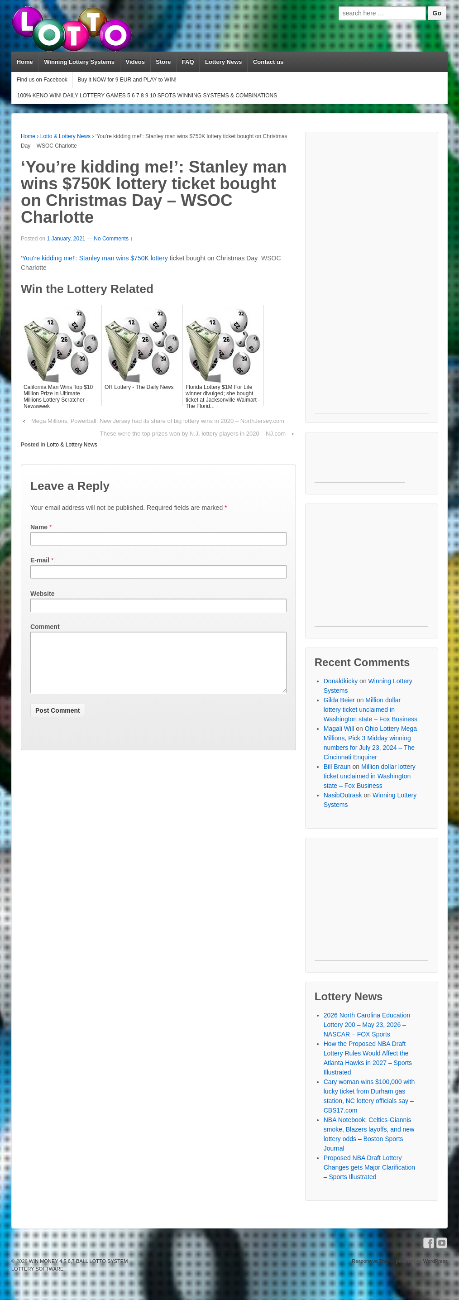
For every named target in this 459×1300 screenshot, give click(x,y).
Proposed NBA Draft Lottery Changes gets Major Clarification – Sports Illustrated (369, 1167)
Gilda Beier (339, 700)
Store (163, 61)
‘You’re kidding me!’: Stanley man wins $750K (86, 258)
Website (42, 593)
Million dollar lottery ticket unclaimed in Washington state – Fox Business (370, 709)
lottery (159, 258)
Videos (134, 61)
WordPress (435, 1261)
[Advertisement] (372, 277)
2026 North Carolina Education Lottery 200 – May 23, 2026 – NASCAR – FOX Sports (367, 1025)
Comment (45, 626)
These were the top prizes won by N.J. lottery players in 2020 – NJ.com (193, 433)
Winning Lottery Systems (79, 61)
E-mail (39, 560)
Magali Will (339, 728)
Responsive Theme (373, 1261)
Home (25, 61)
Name (39, 527)
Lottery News (223, 61)
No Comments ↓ (113, 238)
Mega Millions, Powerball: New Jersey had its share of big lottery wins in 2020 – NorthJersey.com (157, 420)
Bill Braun (337, 766)
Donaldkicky (341, 681)
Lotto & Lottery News (65, 136)
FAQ (188, 61)
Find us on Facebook (42, 80)
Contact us (268, 61)
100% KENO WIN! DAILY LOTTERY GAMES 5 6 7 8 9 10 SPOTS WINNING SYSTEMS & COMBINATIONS (147, 95)
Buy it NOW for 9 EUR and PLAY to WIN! (126, 80)
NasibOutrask (343, 795)
